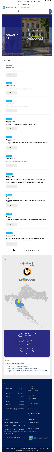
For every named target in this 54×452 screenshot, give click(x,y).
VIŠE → (11, 74)
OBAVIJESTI (7, 448)
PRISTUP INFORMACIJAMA (34, 413)
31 (30, 250)
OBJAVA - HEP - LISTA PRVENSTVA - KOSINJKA (17, 107)
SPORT (29, 408)
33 (34, 250)
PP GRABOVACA (32, 388)
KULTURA (30, 406)
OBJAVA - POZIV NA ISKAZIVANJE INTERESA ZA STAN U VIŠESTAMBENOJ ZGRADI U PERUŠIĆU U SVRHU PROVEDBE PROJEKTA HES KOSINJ (25, 239)
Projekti (9, 194)
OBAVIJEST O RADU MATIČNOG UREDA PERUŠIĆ (17, 161)
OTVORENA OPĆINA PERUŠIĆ (24, 5)
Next (38, 250)
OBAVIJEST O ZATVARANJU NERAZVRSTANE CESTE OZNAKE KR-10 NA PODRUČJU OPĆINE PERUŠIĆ (14, 437)
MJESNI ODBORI (31, 401)
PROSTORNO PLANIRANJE (23, 2)
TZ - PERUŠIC (32, 386)
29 (26, 250)
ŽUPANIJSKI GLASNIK (33, 390)
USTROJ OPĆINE (31, 396)
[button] (18, 11)
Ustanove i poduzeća (33, 403)
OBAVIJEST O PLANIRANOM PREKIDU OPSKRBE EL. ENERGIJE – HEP (22, 368)
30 (28, 250)
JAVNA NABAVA (22, 448)
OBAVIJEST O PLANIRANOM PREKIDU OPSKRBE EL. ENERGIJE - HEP (21, 124)
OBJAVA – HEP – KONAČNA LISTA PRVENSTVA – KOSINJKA (19, 89)
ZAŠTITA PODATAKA (32, 416)
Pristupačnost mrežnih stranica (35, 411)
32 (32, 250)
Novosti (9, 65)
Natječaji (9, 174)
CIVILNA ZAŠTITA (14, 448)
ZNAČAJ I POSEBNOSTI (33, 398)
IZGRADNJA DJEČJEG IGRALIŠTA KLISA (15, 71)
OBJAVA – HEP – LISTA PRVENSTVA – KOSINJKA (17, 366)
